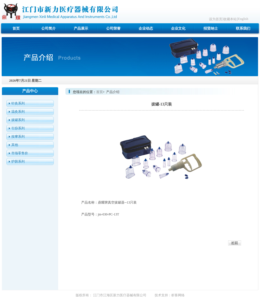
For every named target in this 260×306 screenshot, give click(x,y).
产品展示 (81, 28)
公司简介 (48, 28)
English (243, 19)
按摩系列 (18, 136)
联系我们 (243, 28)
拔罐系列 (18, 120)
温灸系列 (18, 112)
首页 (16, 28)
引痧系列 (18, 128)
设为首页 (215, 19)
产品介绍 (112, 92)
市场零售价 (19, 153)
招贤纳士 (210, 28)
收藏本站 (230, 19)
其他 (14, 145)
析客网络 (178, 295)
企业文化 (178, 28)
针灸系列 (18, 103)
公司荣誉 (113, 28)
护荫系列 (18, 161)
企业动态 (146, 28)
